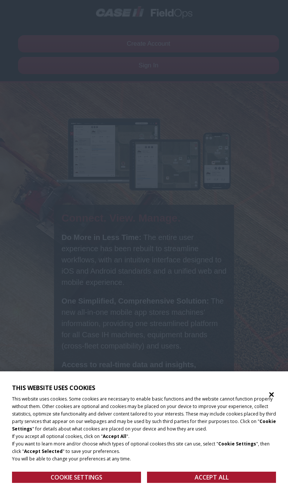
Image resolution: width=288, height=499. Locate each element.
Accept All (212, 480)
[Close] (271, 397)
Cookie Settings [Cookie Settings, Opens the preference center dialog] (76, 480)
